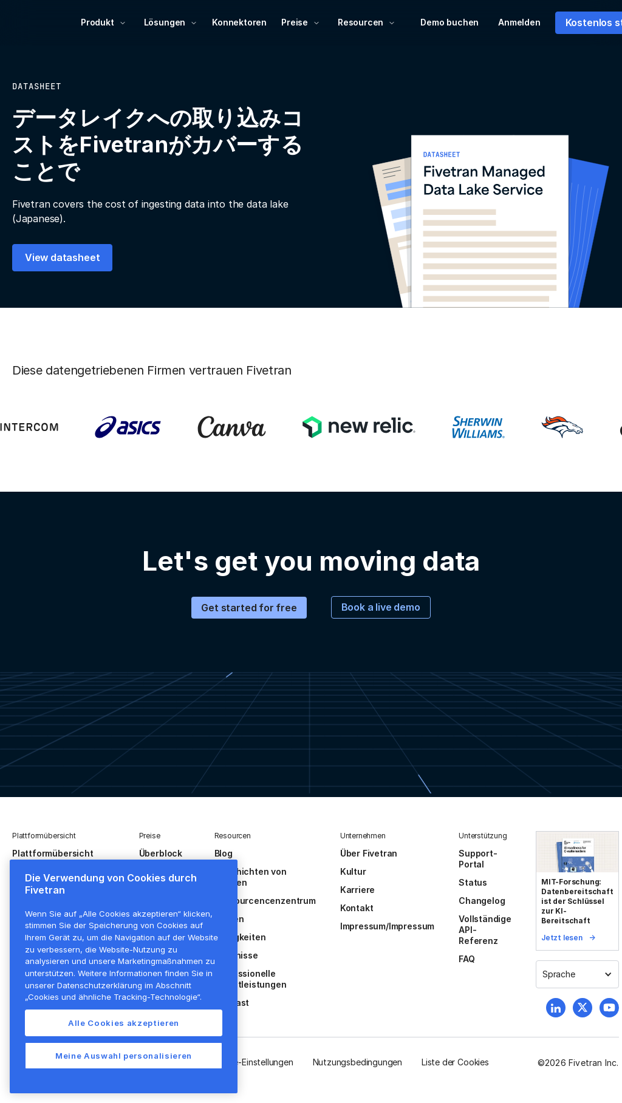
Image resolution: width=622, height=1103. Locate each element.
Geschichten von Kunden (250, 876)
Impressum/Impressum (387, 926)
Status (473, 882)
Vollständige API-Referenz (485, 930)
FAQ (466, 959)
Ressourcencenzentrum (265, 900)
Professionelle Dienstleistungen (250, 978)
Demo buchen (449, 22)
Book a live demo (380, 607)
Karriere (357, 889)
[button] (103, 22)
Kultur (353, 871)
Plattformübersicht (53, 853)
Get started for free (248, 608)
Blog (223, 853)
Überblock (160, 853)
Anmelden (519, 22)
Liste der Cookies (455, 1062)
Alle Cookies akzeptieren (123, 1023)
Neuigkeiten (240, 937)
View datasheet (62, 257)
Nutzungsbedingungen (357, 1062)
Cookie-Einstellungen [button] (252, 1062)
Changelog (482, 900)
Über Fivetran (369, 853)
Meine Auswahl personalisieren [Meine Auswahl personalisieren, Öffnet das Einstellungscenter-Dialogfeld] (123, 1056)
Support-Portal (478, 858)
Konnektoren (239, 22)
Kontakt (357, 908)
